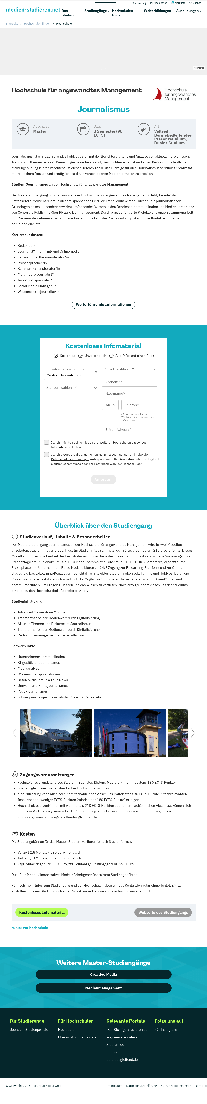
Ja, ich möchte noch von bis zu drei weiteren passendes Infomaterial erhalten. (99, 444)
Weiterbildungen (157, 10)
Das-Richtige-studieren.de (127, 1029)
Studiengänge (95, 10)
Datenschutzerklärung (141, 1085)
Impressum (114, 1085)
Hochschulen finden (122, 12)
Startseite (12, 23)
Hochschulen (122, 442)
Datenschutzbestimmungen (70, 459)
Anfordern (103, 479)
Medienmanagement (103, 987)
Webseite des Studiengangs (163, 912)
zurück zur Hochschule (30, 927)
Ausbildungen (187, 10)
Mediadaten (67, 1029)
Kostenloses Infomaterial (42, 912)
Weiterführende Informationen (103, 304)
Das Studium (68, 12)
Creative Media (103, 974)
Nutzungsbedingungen (114, 454)
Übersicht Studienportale (29, 1029)
